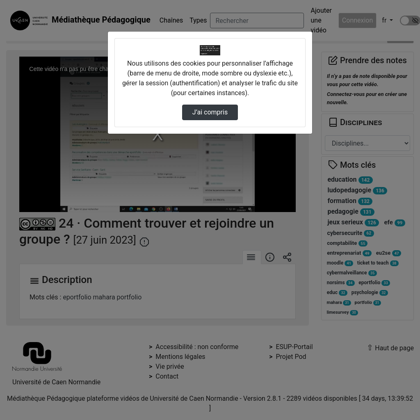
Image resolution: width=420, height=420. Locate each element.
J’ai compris (210, 112)
